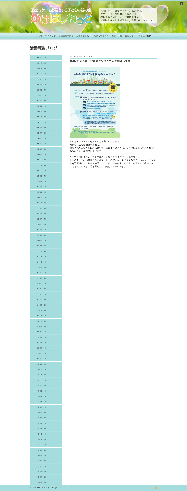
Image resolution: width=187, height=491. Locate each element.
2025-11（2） (40, 68)
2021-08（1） (40, 273)
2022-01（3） (40, 246)
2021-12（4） (40, 251)
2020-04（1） (40, 348)
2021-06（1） (40, 283)
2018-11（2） (40, 439)
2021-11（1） (40, 256)
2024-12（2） (40, 111)
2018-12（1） (40, 434)
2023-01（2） (40, 192)
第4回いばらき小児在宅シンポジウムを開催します (100, 61)
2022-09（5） (40, 208)
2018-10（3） (40, 445)
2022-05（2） (40, 224)
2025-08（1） (40, 79)
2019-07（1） (40, 396)
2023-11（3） (40, 165)
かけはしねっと (42, 487)
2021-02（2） (40, 299)
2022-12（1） (40, 197)
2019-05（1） (40, 407)
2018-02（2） (40, 482)
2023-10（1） (40, 170)
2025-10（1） (40, 74)
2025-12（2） (40, 63)
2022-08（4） (40, 213)
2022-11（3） (40, 203)
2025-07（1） (40, 84)
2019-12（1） (40, 369)
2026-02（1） (40, 58)
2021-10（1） (40, 262)
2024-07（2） (40, 133)
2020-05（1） (40, 342)
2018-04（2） (40, 477)
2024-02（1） (40, 154)
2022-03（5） (40, 235)
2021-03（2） (40, 294)
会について (50, 36)
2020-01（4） (40, 364)
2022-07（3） (40, 219)
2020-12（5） (40, 310)
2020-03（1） (40, 353)
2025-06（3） (40, 90)
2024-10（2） (40, 122)
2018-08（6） (40, 455)
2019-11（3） (40, 375)
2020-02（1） (40, 359)
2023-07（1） (40, 181)
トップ (39, 36)
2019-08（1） (40, 391)
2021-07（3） (40, 278)
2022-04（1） (40, 230)
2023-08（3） (40, 176)
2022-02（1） (40, 240)
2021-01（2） (40, 305)
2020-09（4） (40, 326)
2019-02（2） (40, 423)
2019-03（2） (40, 418)
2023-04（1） (40, 187)
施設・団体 (117, 36)
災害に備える (82, 36)
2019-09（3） (40, 385)
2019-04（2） (40, 412)
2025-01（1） (40, 106)
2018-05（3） (40, 471)
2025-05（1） (40, 95)
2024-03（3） (40, 149)
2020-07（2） (40, 337)
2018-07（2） (40, 461)
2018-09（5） (40, 450)
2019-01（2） (40, 428)
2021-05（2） (40, 289)
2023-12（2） (40, 160)
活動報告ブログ (66, 36)
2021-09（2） (40, 267)
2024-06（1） (40, 138)
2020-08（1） (40, 332)
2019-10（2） (40, 380)
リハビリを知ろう (100, 36)
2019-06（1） (40, 402)
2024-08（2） (40, 127)
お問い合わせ (144, 36)
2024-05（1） (40, 144)
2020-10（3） (40, 321)
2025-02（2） (40, 101)
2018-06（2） (40, 466)
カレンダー (130, 36)
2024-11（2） (40, 117)
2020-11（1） (40, 316)
